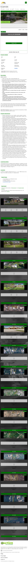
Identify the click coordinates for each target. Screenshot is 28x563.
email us (8, 191)
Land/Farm (25, 199)
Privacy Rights (3, 555)
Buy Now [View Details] (14, 218)
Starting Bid (2, 301)
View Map (16, 68)
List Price (2, 216)
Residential (25, 220)
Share (26, 29)
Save (23, 29)
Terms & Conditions (4, 557)
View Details (14, 324)
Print (20, 29)
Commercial (24, 305)
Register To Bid (14, 43)
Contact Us (3, 559)
